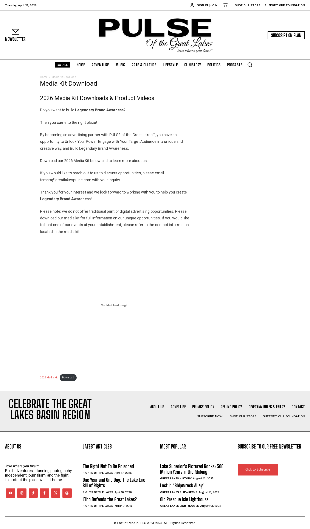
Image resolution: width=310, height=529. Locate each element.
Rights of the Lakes (98, 472)
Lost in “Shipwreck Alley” (182, 485)
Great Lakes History (176, 478)
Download (68, 377)
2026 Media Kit (49, 377)
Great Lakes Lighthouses (179, 505)
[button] (250, 64)
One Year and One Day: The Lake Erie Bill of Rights (114, 482)
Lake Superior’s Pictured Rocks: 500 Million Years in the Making (191, 469)
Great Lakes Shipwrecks (178, 492)
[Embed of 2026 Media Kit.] (115, 305)
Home (44, 77)
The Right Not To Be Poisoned (108, 466)
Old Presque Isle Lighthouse (184, 499)
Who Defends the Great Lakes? (110, 499)
